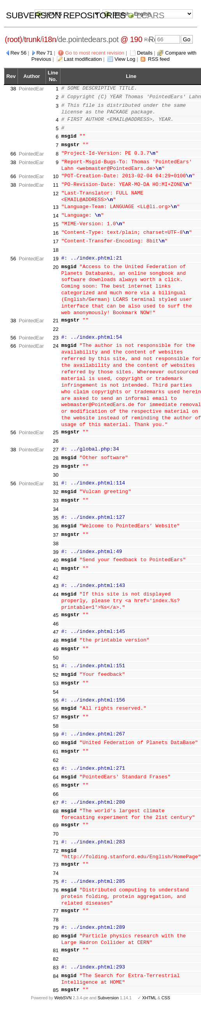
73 (55, 859)
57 (55, 712)
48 (55, 635)
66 (13, 154)
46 (55, 618)
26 (55, 435)
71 (55, 837)
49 (55, 644)
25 (55, 427)
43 (55, 580)
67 (55, 797)
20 (55, 262)
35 (55, 512)
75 (55, 876)
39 (55, 547)
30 (55, 470)
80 (55, 931)
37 (55, 529)
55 (55, 695)
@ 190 (131, 39)
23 (55, 332)
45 (55, 610)
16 (55, 227)
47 (55, 627)
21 (55, 315)
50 (55, 652)
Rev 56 (18, 53)
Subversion (108, 992)
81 (55, 945)
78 (55, 914)
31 (55, 478)
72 (55, 845)
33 (55, 495)
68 (55, 806)
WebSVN (62, 992)
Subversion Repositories (65, 15)
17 (55, 236)
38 (13, 89)
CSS (166, 992)
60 (55, 738)
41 (55, 563)
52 (55, 669)
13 (55, 202)
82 (55, 953)
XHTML (149, 992)
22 (55, 324)
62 (55, 755)
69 (55, 820)
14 (55, 210)
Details (145, 53)
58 (55, 720)
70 (55, 828)
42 (55, 572)
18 (55, 244)
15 (55, 219)
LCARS (150, 15)
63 (55, 763)
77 (55, 906)
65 (55, 780)
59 (55, 729)
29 (55, 461)
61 (55, 746)
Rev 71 (45, 53)
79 (55, 923)
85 (55, 985)
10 (55, 176)
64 (55, 772)
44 (55, 589)
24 (55, 341)
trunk (32, 39)
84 (55, 971)
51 (55, 661)
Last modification (83, 59)
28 (55, 453)
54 (55, 686)
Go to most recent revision (94, 53)
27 (55, 444)
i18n (49, 39)
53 (55, 678)
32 (55, 487)
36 (55, 521)
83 (55, 962)
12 (55, 193)
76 (55, 885)
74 (55, 868)
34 (55, 504)
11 (55, 185)
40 (55, 555)
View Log (125, 59)
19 (55, 253)
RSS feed (159, 59)
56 (13, 253)
